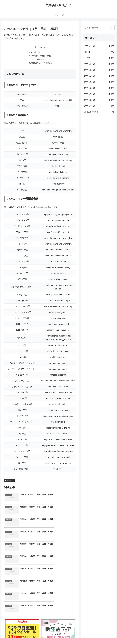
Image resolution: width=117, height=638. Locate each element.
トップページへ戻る (89, 631)
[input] (98, 27)
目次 (37, 47)
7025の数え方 (34, 52)
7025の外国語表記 (38, 60)
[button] (112, 27)
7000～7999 (9, 481)
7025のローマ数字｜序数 (41, 56)
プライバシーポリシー (107, 631)
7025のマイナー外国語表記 (42, 63)
